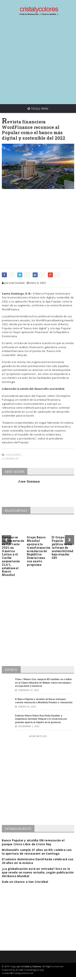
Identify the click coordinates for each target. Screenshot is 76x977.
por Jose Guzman (13, 283)
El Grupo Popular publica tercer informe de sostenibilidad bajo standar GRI (62, 547)
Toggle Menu (38, 108)
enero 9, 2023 (36, 283)
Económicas (10, 458)
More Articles (38, 736)
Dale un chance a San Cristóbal (25, 882)
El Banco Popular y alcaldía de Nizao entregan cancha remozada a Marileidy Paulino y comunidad (43, 700)
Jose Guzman (29, 481)
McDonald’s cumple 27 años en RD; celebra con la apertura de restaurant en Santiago (37, 851)
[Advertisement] (38, 60)
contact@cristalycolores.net (17, 973)
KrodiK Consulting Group (30, 969)
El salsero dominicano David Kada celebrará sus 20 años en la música (37, 861)
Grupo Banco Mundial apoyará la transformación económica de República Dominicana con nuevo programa (38, 550)
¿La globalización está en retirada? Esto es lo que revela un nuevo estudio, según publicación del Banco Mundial (38, 872)
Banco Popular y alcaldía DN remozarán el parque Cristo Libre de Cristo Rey (33, 842)
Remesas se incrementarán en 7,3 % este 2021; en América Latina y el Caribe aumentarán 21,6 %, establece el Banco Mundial (13, 556)
